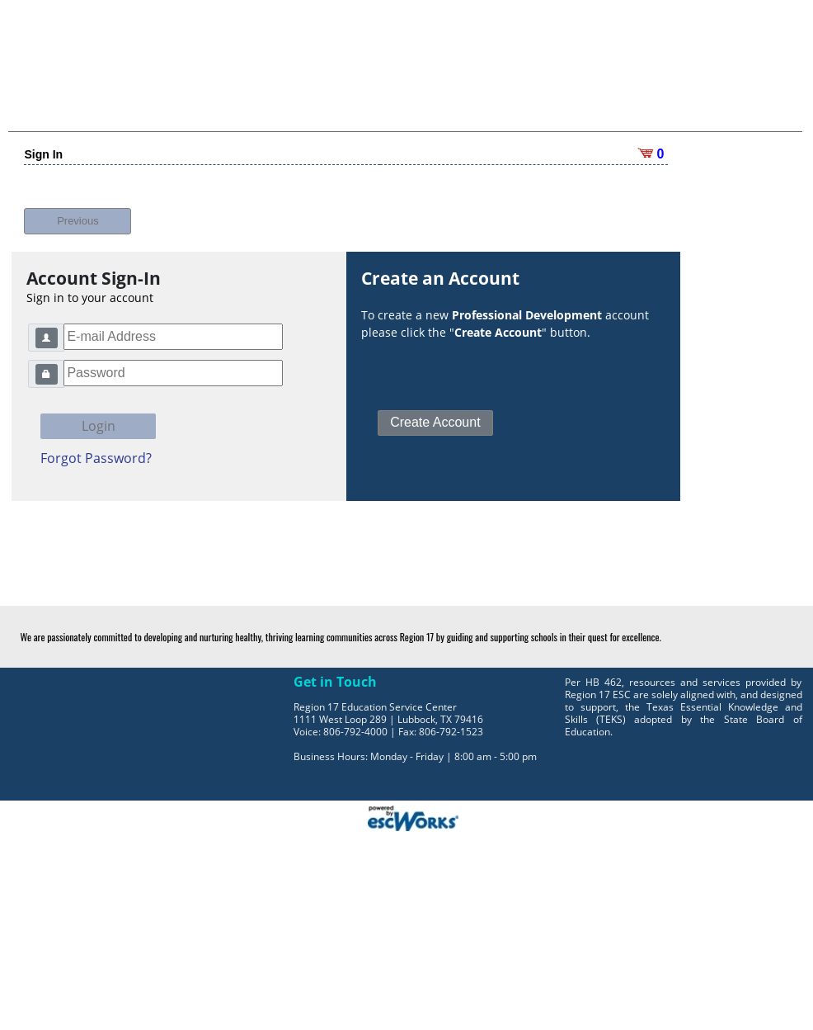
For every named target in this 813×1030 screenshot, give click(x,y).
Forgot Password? (96, 458)
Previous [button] (78, 221)
